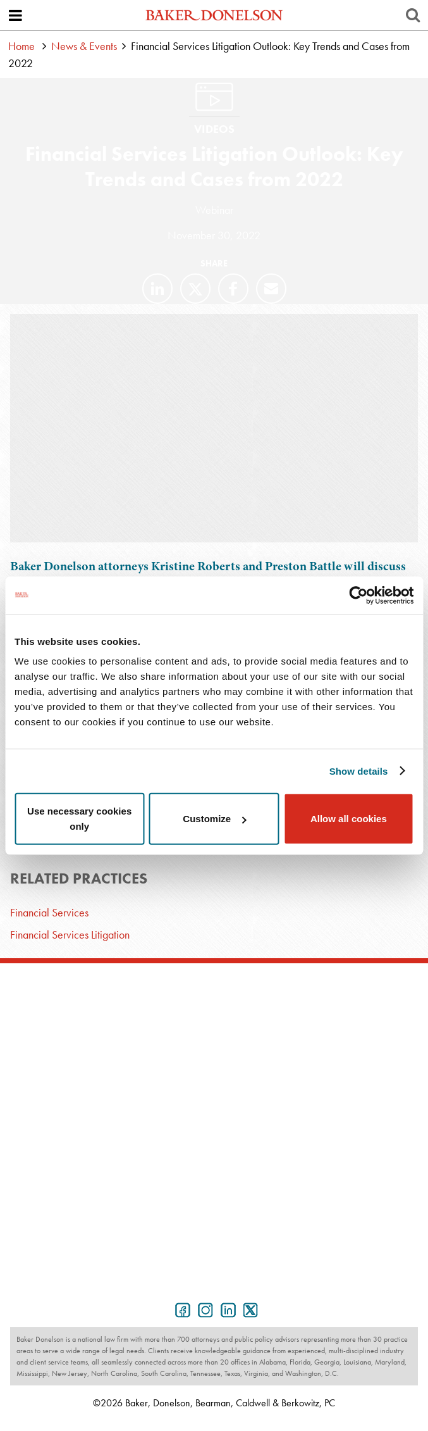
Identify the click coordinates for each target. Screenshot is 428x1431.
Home (21, 46)
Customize (214, 818)
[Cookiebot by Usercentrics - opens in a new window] (358, 594)
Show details (358, 770)
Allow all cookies (348, 818)
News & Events (84, 46)
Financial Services (49, 912)
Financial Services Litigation (70, 934)
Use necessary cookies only (79, 819)
